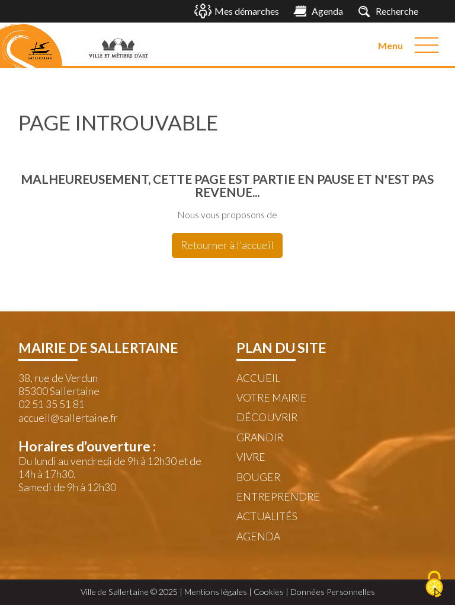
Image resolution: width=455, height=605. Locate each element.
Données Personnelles (332, 592)
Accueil (258, 378)
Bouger (258, 477)
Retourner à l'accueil (227, 245)
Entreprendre (278, 497)
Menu (390, 45)
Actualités (266, 516)
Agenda (258, 536)
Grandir (259, 437)
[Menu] (426, 45)
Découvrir (266, 417)
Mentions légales (215, 592)
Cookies (269, 592)
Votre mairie (271, 397)
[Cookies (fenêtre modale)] (434, 585)
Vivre (250, 457)
